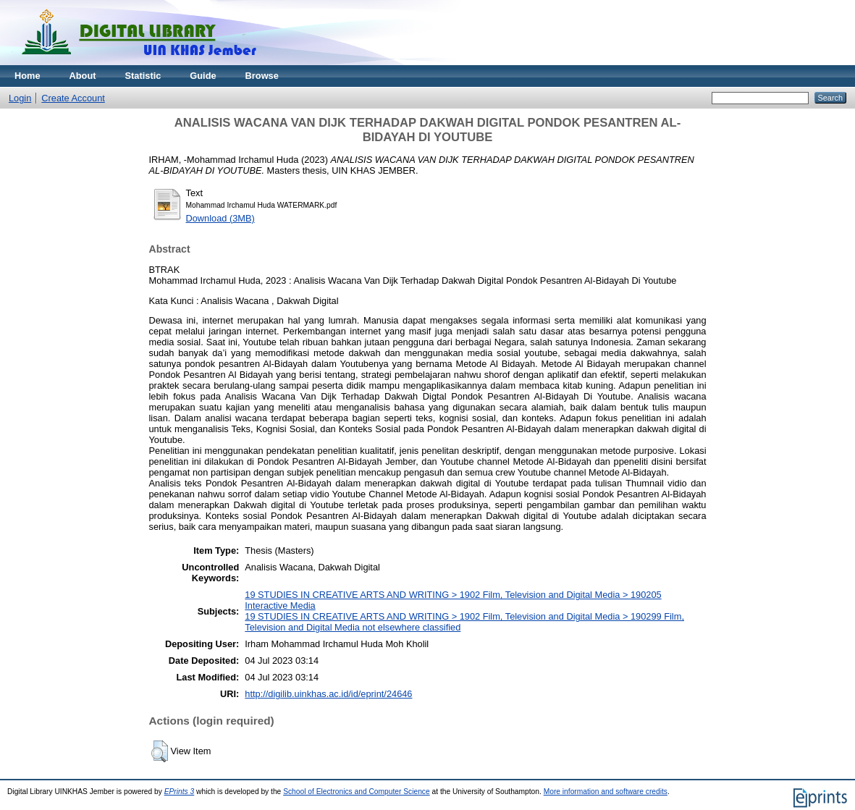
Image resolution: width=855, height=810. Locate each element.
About (83, 75)
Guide (203, 75)
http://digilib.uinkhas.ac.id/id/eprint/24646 (328, 693)
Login (20, 98)
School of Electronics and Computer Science (356, 792)
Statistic (143, 75)
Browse (262, 75)
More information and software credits (605, 792)
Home (27, 75)
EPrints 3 (179, 792)
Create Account (73, 98)
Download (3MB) (220, 218)
